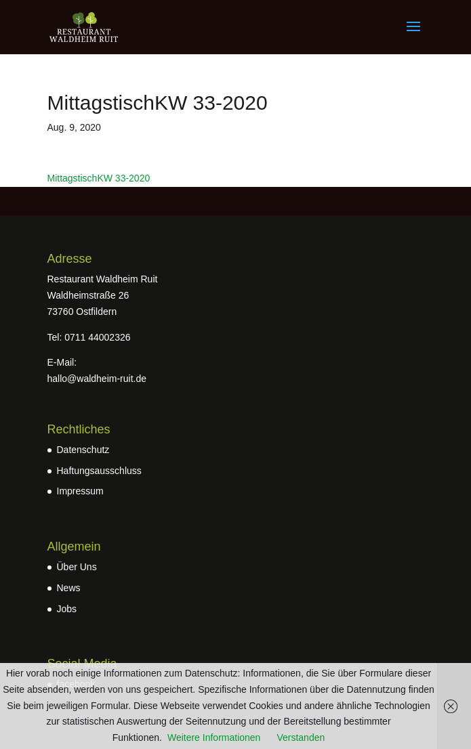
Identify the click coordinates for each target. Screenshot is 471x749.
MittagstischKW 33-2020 (98, 178)
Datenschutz (83, 449)
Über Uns (77, 566)
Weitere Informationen (213, 737)
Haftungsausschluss (99, 470)
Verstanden (301, 737)
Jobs (67, 608)
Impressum (80, 491)
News (69, 587)
